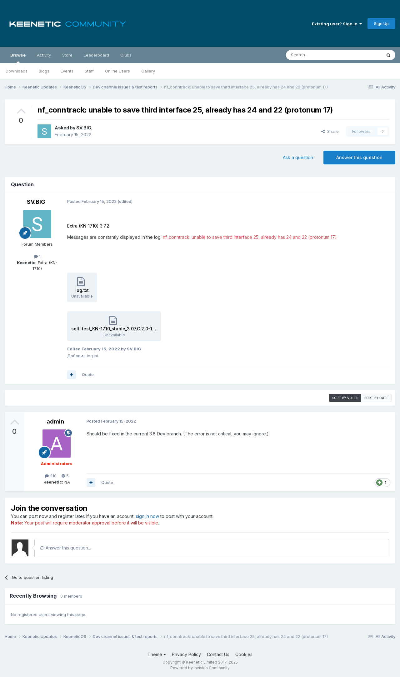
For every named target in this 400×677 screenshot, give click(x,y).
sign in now (147, 516)
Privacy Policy (186, 654)
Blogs (44, 70)
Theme (157, 654)
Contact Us (218, 654)
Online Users (117, 70)
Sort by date (376, 398)
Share (330, 131)
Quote (88, 374)
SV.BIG (83, 127)
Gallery (148, 70)
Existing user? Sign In (337, 23)
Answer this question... (65, 547)
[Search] (318, 55)
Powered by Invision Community (200, 667)
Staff (89, 70)
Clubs (126, 55)
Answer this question (359, 157)
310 (51, 475)
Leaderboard (96, 55)
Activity (44, 55)
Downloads (17, 70)
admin (55, 421)
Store (67, 55)
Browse (18, 58)
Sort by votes (345, 398)
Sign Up (381, 23)
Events (67, 70)
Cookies (243, 654)
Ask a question (298, 157)
